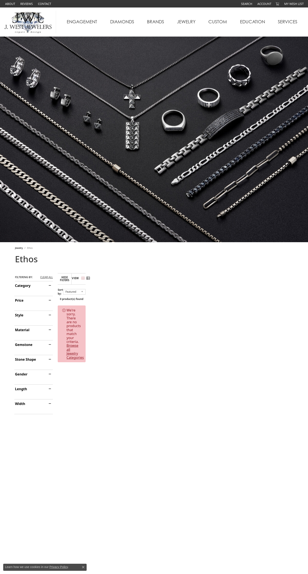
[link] (9, 3)
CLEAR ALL (46, 277)
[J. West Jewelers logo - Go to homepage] (29, 22)
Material (22, 330)
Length (21, 389)
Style (19, 315)
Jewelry (19, 247)
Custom (217, 21)
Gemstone (24, 344)
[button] (246, 3)
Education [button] (252, 21)
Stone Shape (25, 359)
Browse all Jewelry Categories (186, 307)
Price (19, 300)
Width (20, 403)
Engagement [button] (82, 21)
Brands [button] (155, 21)
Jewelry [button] (186, 21)
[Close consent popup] (83, 567)
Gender (21, 374)
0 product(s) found (175, 296)
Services (287, 21)
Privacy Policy (58, 567)
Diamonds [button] (122, 21)
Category (23, 285)
